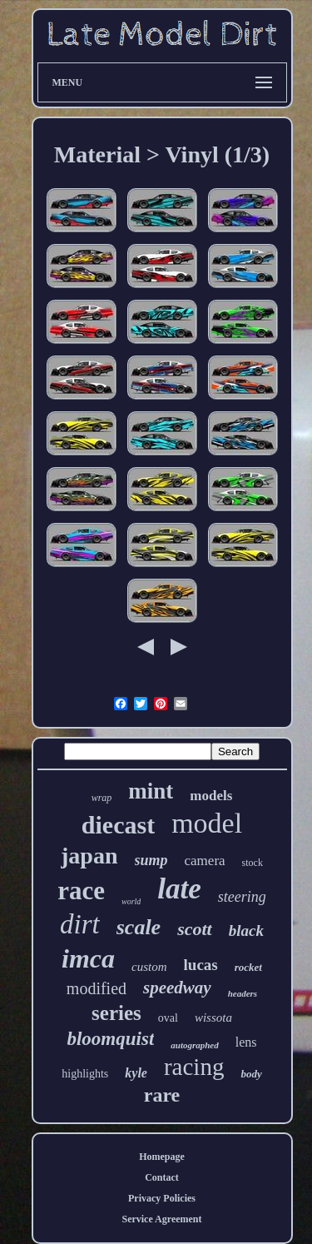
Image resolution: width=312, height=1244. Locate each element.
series (116, 1013)
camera (205, 860)
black (246, 930)
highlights (85, 1073)
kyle (136, 1073)
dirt (80, 924)
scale (138, 927)
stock (252, 862)
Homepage (162, 1156)
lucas (201, 964)
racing (194, 1066)
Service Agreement (161, 1219)
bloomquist (110, 1038)
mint (150, 791)
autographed (194, 1045)
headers (242, 993)
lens (246, 1042)
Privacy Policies (162, 1198)
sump (151, 860)
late (179, 889)
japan (89, 855)
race (81, 890)
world (131, 901)
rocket (248, 967)
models (211, 796)
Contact (162, 1177)
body (250, 1073)
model (206, 823)
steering (242, 896)
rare (162, 1095)
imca (88, 958)
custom (149, 966)
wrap (102, 798)
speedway (177, 988)
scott (194, 928)
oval (168, 1018)
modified (96, 988)
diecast (118, 824)
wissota (213, 1017)
